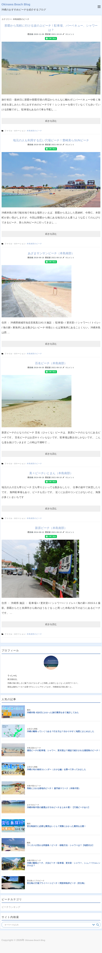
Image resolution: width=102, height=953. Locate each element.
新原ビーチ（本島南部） (51, 528)
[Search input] (48, 925)
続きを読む (51, 121)
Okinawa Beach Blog (15, 4)
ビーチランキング (11, 907)
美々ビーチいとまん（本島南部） (51, 473)
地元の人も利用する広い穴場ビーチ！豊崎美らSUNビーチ (51, 140)
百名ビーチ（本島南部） (51, 363)
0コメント (70, 34)
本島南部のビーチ (34, 131)
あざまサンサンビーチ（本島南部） (51, 253)
